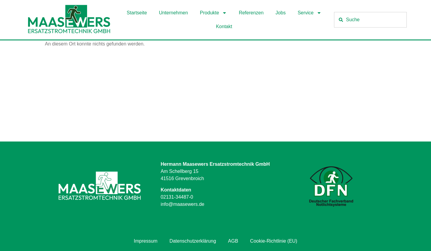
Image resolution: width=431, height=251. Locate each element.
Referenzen (251, 12)
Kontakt (224, 26)
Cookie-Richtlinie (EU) (273, 241)
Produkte (213, 12)
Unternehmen (173, 12)
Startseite (137, 12)
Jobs (281, 12)
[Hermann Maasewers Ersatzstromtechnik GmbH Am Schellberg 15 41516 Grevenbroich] (215, 97)
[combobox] (370, 20)
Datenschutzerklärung (192, 241)
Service (309, 12)
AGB (233, 241)
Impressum (145, 241)
